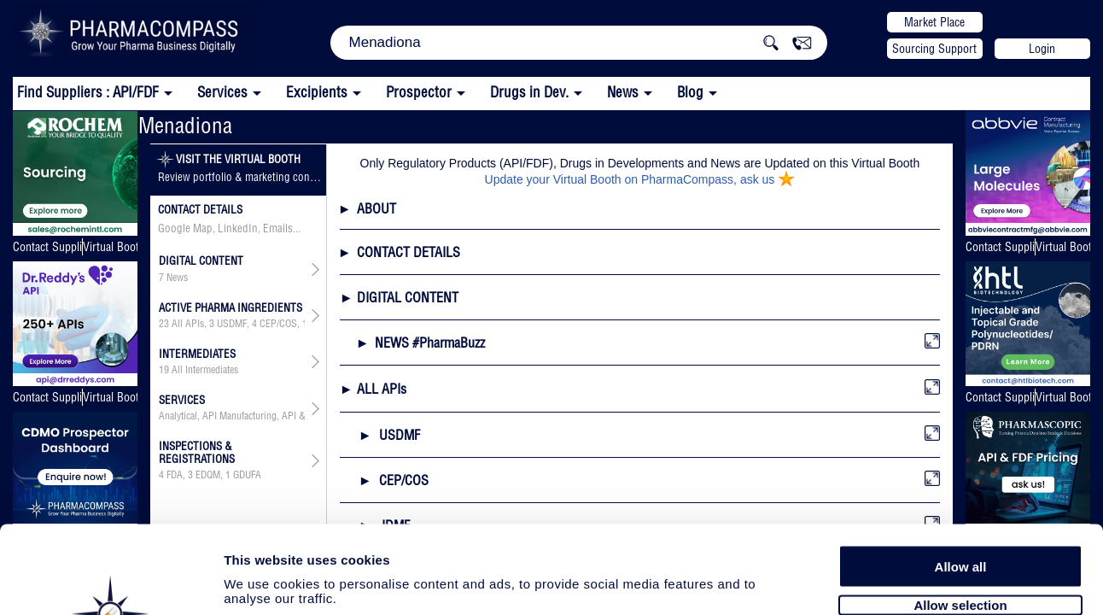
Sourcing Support (934, 48)
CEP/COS (278, 324)
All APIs (188, 324)
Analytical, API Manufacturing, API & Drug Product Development (232, 416)
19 (164, 370)
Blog (690, 92)
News (623, 92)
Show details (896, 582)
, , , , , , (232, 324)
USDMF (232, 324)
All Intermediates (205, 370)
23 (164, 324)
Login (1042, 48)
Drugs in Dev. (529, 92)
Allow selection (960, 510)
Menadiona (185, 125)
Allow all (961, 472)
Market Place (934, 22)
